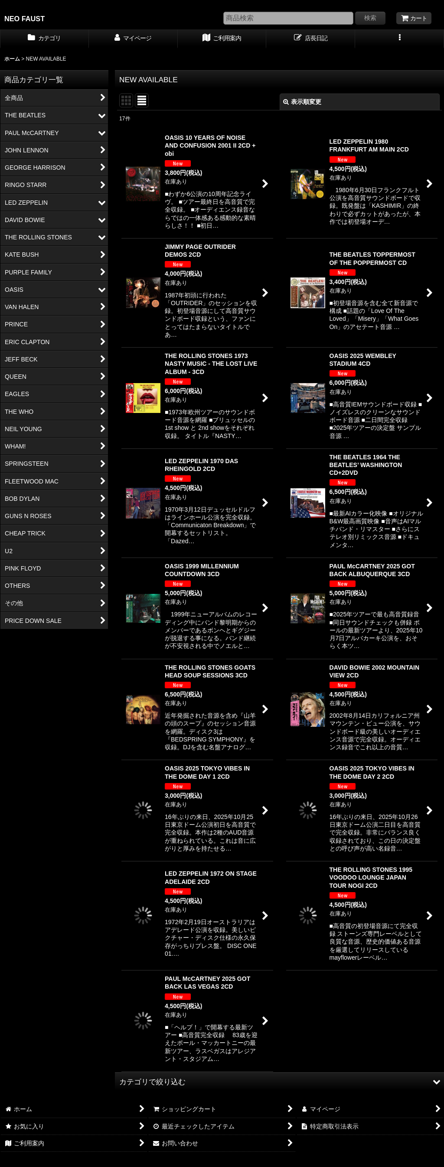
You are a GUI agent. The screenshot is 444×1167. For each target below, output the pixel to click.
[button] (399, 38)
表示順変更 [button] (302, 101)
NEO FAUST (24, 19)
